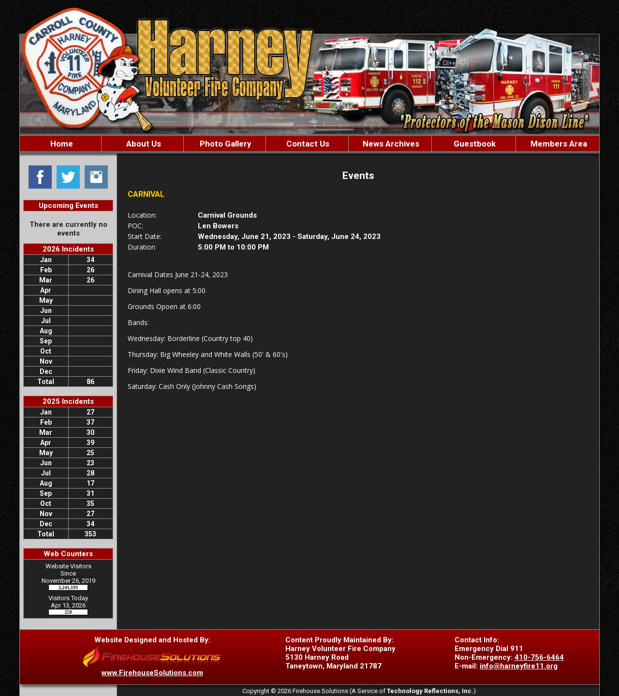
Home (60, 143)
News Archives (390, 143)
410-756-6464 (539, 657)
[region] (309, 143)
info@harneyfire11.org (519, 666)
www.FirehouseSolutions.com (152, 672)
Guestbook (474, 143)
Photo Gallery (224, 143)
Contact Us (306, 143)
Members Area (558, 143)
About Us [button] (142, 143)
